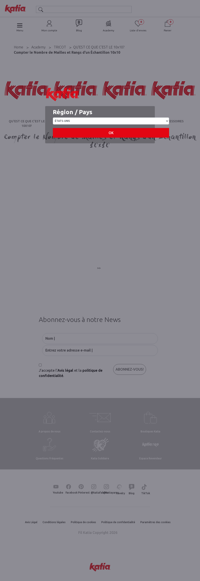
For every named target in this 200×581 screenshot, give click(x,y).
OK (111, 133)
